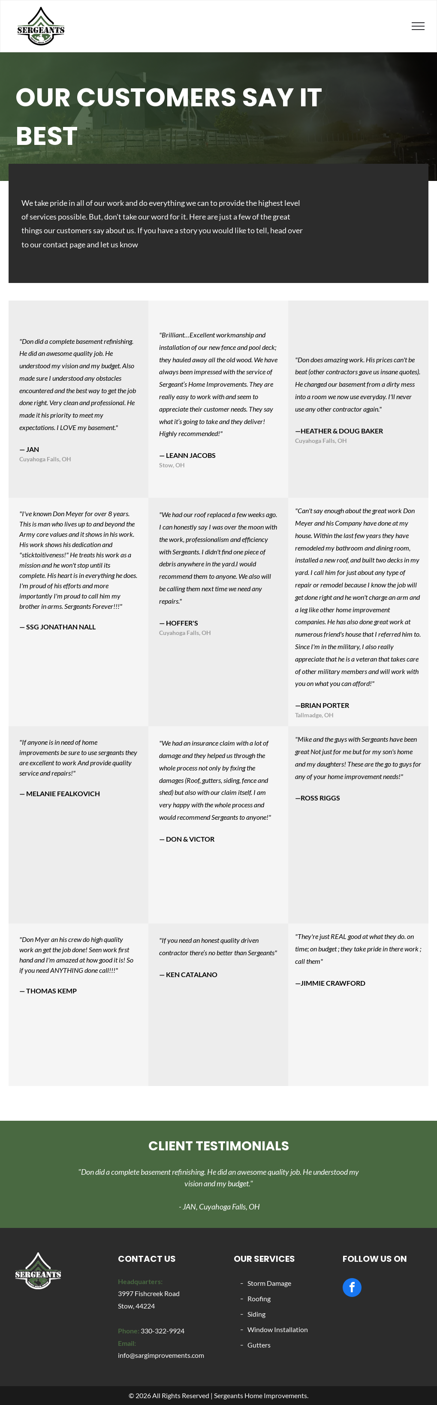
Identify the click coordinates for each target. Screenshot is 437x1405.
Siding (256, 1314)
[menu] (418, 26)
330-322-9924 (162, 1331)
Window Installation (277, 1329)
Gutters (259, 1345)
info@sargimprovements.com (161, 1355)
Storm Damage (269, 1283)
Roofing (259, 1298)
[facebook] (352, 1288)
